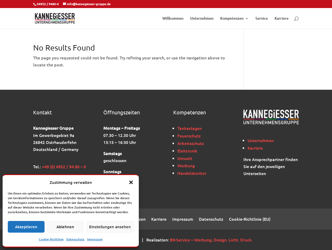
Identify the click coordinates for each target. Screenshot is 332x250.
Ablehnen (65, 226)
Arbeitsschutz (190, 143)
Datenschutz (75, 239)
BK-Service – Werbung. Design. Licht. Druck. (211, 239)
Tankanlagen (189, 128)
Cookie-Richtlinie (51, 239)
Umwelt (184, 158)
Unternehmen (201, 19)
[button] (131, 182)
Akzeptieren (26, 226)
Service (261, 19)
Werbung (186, 165)
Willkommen (172, 19)
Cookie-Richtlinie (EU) (249, 219)
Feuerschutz (189, 135)
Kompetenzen (231, 19)
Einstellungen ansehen (110, 226)
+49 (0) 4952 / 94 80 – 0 (64, 166)
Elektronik (187, 151)
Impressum (95, 239)
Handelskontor (191, 173)
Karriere (281, 19)
